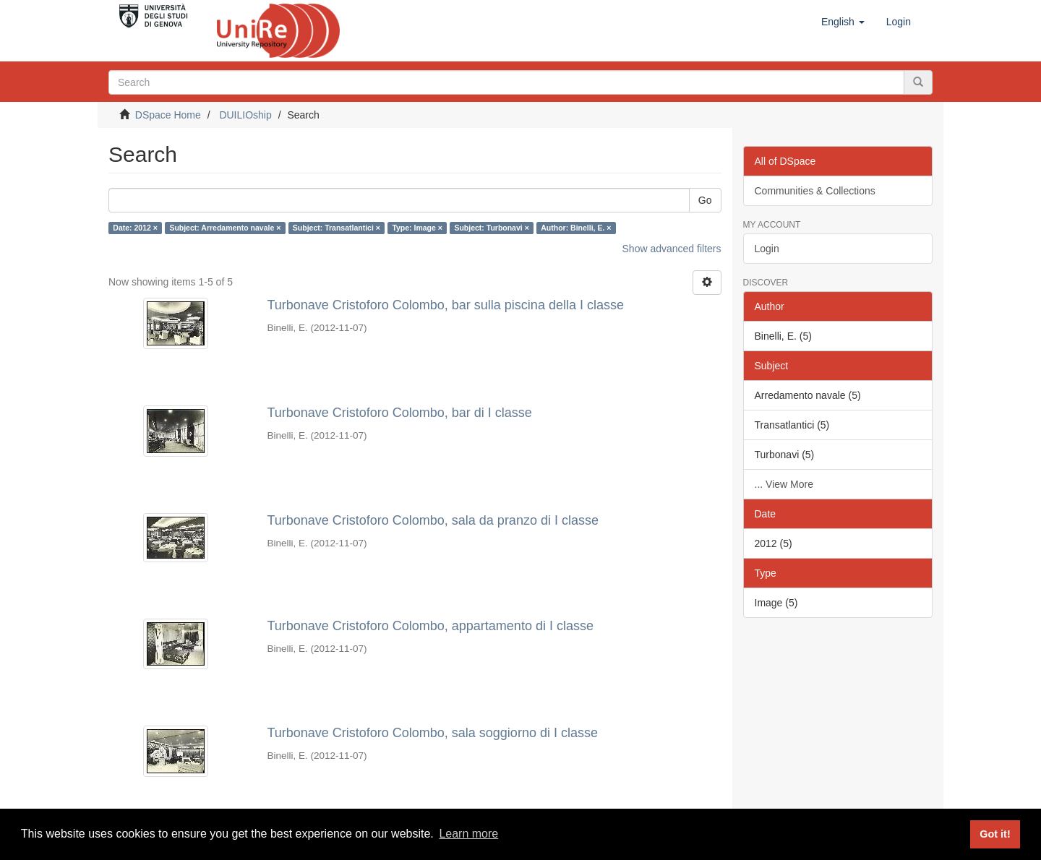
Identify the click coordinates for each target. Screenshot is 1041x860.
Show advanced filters (671, 248)
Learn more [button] (468, 833)
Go (705, 200)
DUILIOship (245, 115)
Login (767, 248)
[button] (842, 22)
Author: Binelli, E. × (576, 227)
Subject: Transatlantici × (336, 227)
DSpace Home (168, 115)
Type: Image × (417, 227)
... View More (784, 484)
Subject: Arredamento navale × (224, 227)
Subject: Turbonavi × (491, 227)
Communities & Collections (815, 191)
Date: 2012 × (135, 227)
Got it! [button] (995, 834)
